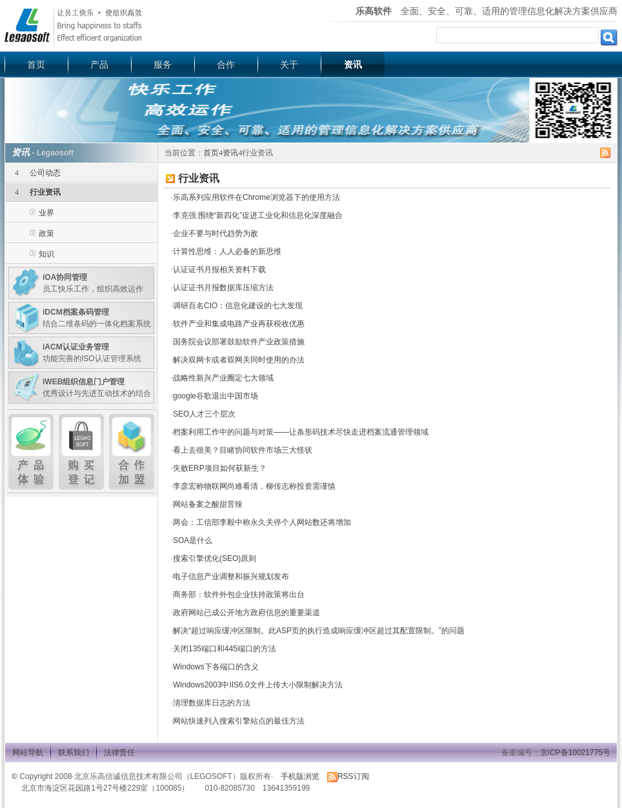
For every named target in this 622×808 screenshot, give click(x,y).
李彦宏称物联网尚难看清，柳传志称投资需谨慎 (254, 486)
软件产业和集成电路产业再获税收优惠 (239, 323)
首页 (36, 64)
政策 (46, 233)
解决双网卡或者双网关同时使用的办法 (239, 359)
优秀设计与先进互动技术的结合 (97, 387)
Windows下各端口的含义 (216, 666)
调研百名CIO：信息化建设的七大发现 (238, 305)
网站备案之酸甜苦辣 (208, 504)
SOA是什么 (192, 540)
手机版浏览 (300, 776)
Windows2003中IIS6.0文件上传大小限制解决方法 (258, 684)
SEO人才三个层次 (204, 414)
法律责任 (119, 752)
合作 (226, 64)
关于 (289, 64)
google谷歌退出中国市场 (215, 395)
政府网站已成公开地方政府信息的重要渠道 (246, 612)
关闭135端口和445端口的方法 (224, 648)
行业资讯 (45, 192)
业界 (46, 212)
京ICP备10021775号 (575, 752)
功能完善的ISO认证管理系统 (92, 352)
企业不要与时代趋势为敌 (215, 233)
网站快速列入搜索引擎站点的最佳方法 (239, 720)
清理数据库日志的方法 (211, 702)
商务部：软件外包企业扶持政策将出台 (239, 594)
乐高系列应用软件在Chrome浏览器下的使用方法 (256, 197)
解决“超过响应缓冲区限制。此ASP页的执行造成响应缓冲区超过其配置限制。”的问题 (319, 630)
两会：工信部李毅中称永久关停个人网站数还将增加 (262, 522)
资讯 (353, 64)
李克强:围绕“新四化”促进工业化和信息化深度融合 (258, 215)
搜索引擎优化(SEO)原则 (214, 558)
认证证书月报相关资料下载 (219, 269)
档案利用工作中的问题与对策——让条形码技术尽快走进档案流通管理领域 (300, 432)
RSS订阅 (348, 776)
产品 (99, 64)
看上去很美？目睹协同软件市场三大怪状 (242, 450)
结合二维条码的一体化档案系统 (97, 318)
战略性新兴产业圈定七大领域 (223, 377)
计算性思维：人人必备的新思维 (227, 251)
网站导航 (27, 752)
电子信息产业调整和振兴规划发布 (231, 576)
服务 (163, 64)
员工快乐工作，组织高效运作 (93, 283)
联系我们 (73, 752)
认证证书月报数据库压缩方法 (223, 287)
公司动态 (45, 172)
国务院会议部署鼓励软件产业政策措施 (239, 341)
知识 (46, 254)
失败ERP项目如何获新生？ (219, 468)
